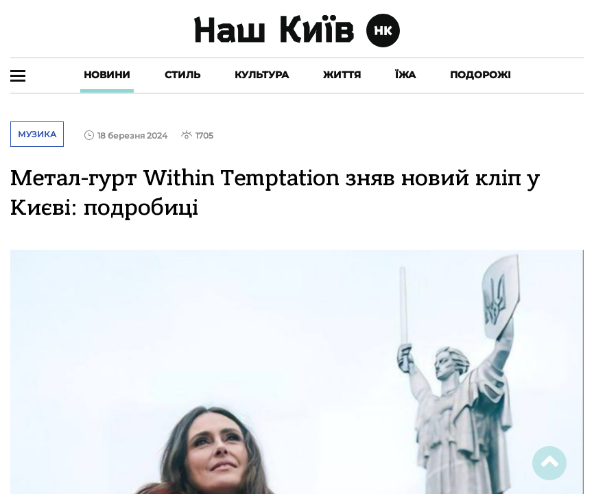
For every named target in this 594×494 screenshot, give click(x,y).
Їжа (405, 75)
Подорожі (480, 75)
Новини (107, 75)
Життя (342, 75)
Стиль (182, 75)
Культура (262, 75)
